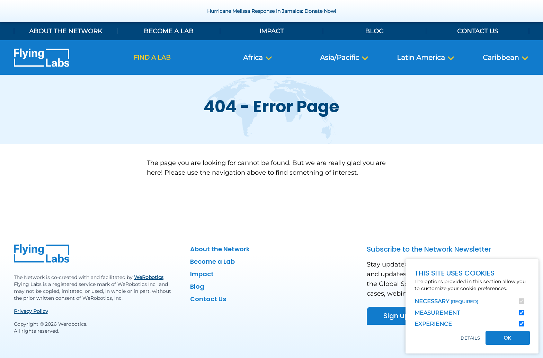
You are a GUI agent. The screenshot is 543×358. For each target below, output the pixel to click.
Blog (374, 31)
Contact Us (477, 31)
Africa (258, 57)
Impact (271, 31)
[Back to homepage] (41, 58)
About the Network (65, 31)
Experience (433, 324)
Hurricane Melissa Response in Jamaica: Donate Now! (271, 11)
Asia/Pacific (344, 57)
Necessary (446, 301)
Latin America (426, 57)
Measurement (437, 312)
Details (470, 338)
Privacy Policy (31, 311)
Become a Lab (169, 31)
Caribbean (506, 57)
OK (507, 338)
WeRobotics (148, 277)
